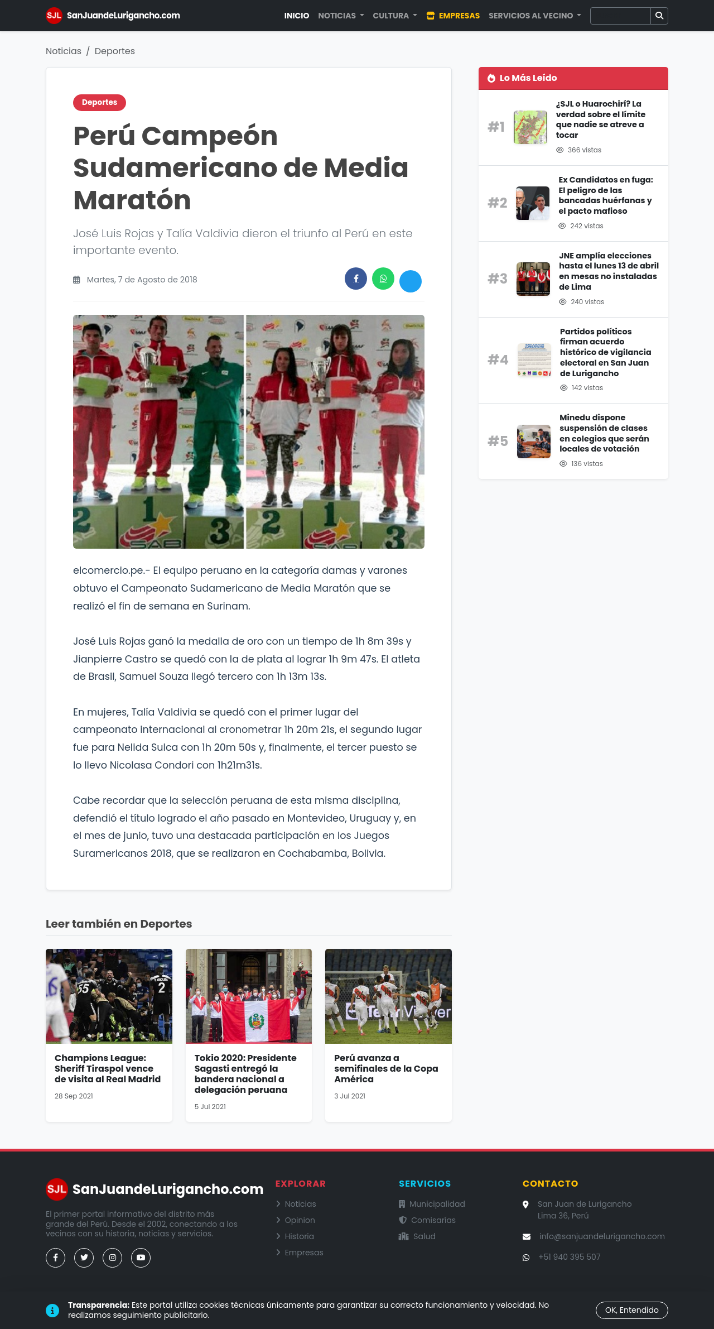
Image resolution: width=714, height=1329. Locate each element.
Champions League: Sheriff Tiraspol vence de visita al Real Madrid (108, 1069)
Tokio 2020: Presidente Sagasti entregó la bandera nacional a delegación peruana (246, 1074)
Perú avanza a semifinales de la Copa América (386, 1069)
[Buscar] (620, 16)
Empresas (453, 15)
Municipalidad (432, 1204)
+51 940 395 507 (569, 1257)
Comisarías (427, 1220)
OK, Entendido (632, 1310)
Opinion (295, 1220)
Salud (417, 1236)
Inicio (297, 15)
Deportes (115, 51)
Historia (295, 1236)
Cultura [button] (392, 15)
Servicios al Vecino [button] (532, 15)
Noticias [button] (338, 15)
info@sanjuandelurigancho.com (602, 1236)
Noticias (63, 51)
